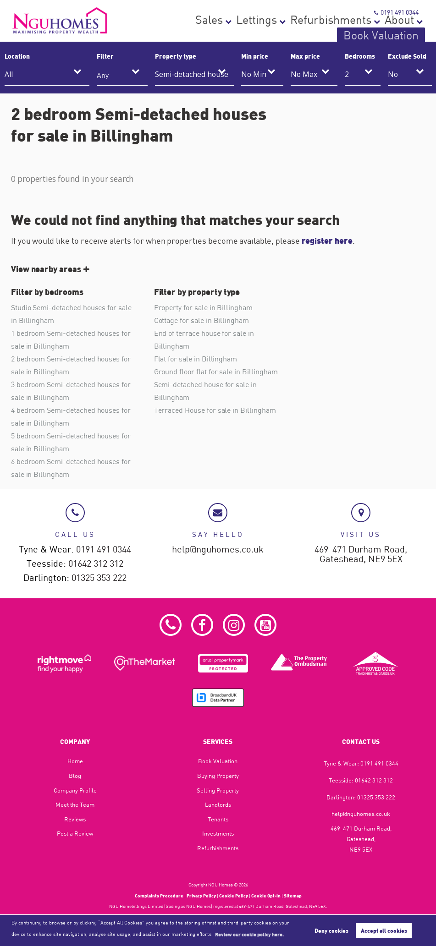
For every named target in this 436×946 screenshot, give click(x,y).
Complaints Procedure (159, 895)
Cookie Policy (233, 895)
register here (327, 240)
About (350, 30)
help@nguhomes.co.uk (218, 549)
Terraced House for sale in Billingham (215, 410)
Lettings (258, 30)
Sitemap (293, 895)
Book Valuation (397, 30)
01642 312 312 (95, 563)
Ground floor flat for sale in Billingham (216, 371)
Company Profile (75, 790)
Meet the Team (74, 804)
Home (75, 761)
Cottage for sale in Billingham (201, 320)
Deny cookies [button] (331, 930)
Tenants (218, 819)
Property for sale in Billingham (203, 307)
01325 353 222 (99, 578)
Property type (175, 56)
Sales (224, 30)
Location (17, 56)
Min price (255, 56)
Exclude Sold (407, 56)
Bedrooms (360, 56)
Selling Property (218, 790)
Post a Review (75, 833)
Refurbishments (306, 30)
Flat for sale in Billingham (195, 358)
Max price (305, 56)
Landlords (218, 804)
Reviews (75, 819)
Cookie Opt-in (266, 895)
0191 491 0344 (396, 12)
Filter (105, 56)
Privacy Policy (201, 895)
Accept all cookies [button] (384, 930)
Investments (218, 833)
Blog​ (75, 775)
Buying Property (218, 775)
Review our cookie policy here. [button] (249, 934)
